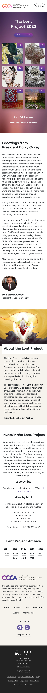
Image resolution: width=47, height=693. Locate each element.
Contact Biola (11, 677)
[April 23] (35, 99)
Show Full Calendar (23, 117)
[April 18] (12, 53)
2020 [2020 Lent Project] (15, 554)
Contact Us (28, 613)
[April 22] (12, 99)
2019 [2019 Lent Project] (24, 554)
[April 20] (12, 76)
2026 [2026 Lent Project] (6, 549)
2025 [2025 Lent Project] (15, 549)
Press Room (34, 681)
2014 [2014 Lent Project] (32, 558)
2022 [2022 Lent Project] (40, 549)
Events (16, 613)
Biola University (23, 653)
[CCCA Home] (15, 6)
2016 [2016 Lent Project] (15, 558)
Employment (24, 681)
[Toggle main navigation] (42, 6)
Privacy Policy (18, 685)
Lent (27, 607)
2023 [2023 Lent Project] (32, 549)
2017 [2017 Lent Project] (40, 554)
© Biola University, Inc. (23, 670)
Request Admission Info (26, 677)
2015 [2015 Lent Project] (23, 558)
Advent (17, 607)
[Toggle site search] (36, 6)
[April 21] (35, 76)
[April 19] (35, 53)
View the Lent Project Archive (18, 418)
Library (38, 677)
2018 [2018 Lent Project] (32, 554)
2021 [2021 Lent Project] (7, 554)
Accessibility (29, 685)
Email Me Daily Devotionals (23, 123)
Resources (38, 607)
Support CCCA (24, 635)
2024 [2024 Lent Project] (23, 549)
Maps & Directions (23, 667)
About (7, 607)
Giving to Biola (13, 681)
